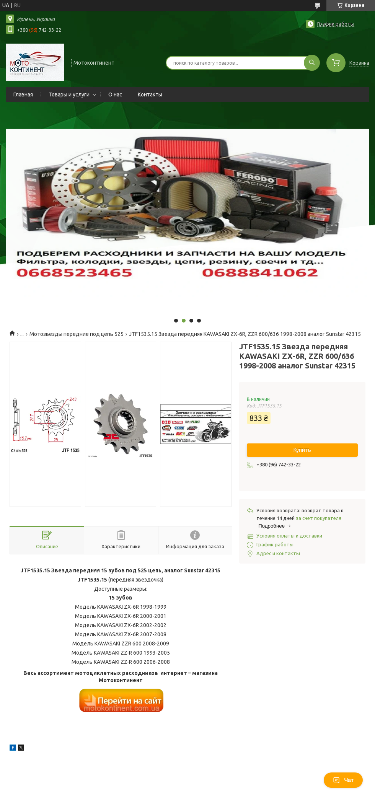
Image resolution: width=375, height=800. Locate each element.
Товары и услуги (69, 94)
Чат (343, 780)
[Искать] (312, 63)
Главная (23, 94)
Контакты (150, 94)
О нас (115, 94)
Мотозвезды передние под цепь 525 (76, 334)
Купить (302, 450)
